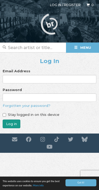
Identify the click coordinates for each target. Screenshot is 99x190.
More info (38, 185)
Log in (55, 5)
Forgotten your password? (26, 105)
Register (72, 5)
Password (12, 90)
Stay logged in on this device (31, 114)
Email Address (16, 71)
